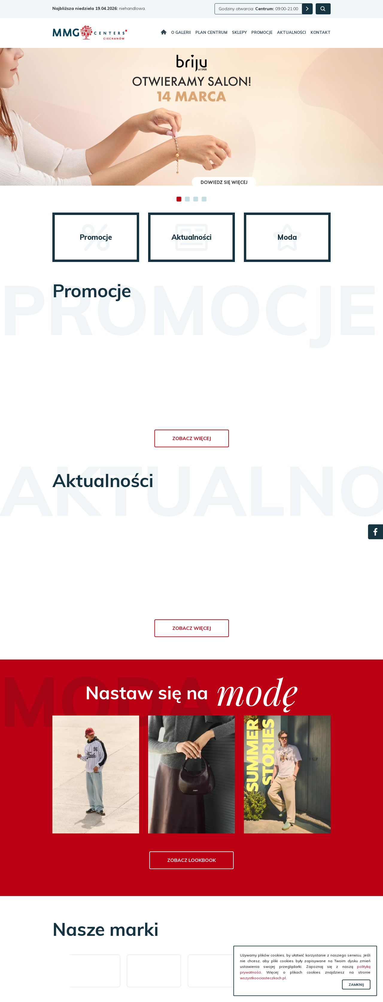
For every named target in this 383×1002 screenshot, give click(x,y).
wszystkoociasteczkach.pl (263, 978)
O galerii (181, 32)
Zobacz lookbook (191, 860)
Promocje (262, 32)
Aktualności (291, 32)
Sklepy (239, 32)
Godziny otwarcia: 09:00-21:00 (258, 8)
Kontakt (321, 32)
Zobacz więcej (191, 438)
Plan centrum (211, 32)
